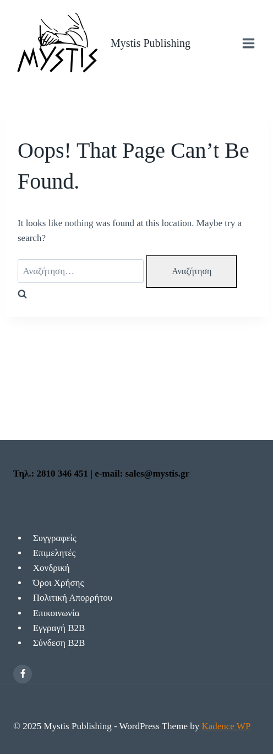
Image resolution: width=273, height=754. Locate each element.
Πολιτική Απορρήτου (73, 598)
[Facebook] (22, 674)
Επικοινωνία (56, 613)
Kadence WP (225, 726)
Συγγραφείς (55, 538)
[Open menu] (248, 43)
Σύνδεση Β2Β (59, 643)
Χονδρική (51, 568)
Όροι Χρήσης (58, 582)
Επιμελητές (54, 553)
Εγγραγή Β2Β (59, 628)
